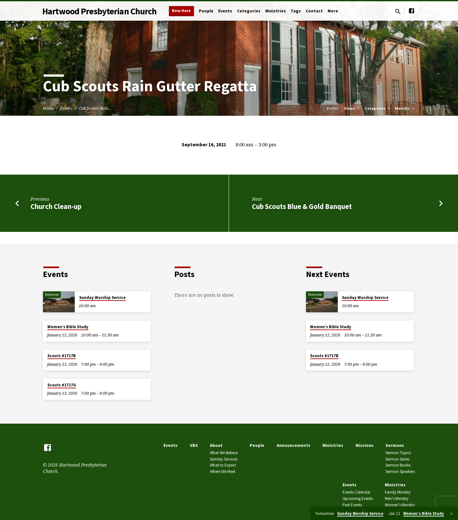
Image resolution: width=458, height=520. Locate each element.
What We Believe (224, 452)
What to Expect (223, 465)
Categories (248, 11)
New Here (181, 10)
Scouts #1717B (61, 355)
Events (225, 11)
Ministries (275, 11)
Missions (364, 445)
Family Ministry (397, 492)
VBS (194, 445)
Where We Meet (222, 471)
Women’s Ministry (400, 505)
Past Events (352, 505)
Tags (296, 11)
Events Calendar (357, 492)
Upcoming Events (358, 498)
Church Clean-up (56, 206)
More (333, 11)
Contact (314, 11)
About (216, 445)
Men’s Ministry (396, 498)
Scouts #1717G (61, 385)
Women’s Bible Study (67, 326)
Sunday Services (223, 459)
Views (352, 108)
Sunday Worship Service (102, 297)
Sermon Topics (398, 452)
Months (405, 108)
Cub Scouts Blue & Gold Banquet (302, 206)
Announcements (293, 445)
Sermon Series (397, 459)
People (206, 11)
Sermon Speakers (400, 471)
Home (48, 108)
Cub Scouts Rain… (95, 108)
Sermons (394, 445)
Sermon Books (398, 465)
